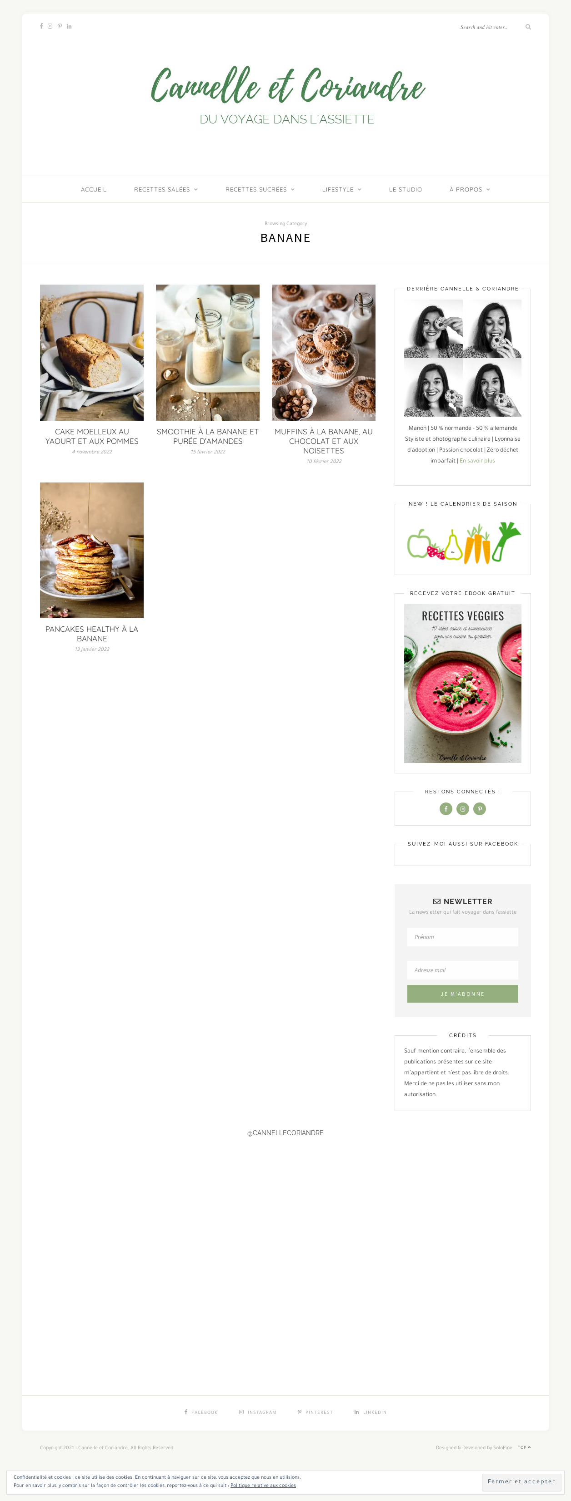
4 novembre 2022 (92, 452)
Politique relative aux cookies (263, 1486)
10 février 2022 (323, 462)
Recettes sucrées (256, 189)
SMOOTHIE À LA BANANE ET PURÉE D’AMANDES (208, 436)
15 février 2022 (207, 452)
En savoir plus (477, 461)
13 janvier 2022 (92, 650)
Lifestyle (338, 189)
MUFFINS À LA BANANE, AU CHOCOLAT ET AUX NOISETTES (324, 441)
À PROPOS (466, 189)
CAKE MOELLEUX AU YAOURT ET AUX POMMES (92, 436)
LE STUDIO (405, 189)
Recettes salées (162, 189)
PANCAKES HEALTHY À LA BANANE (91, 633)
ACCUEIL (94, 189)
